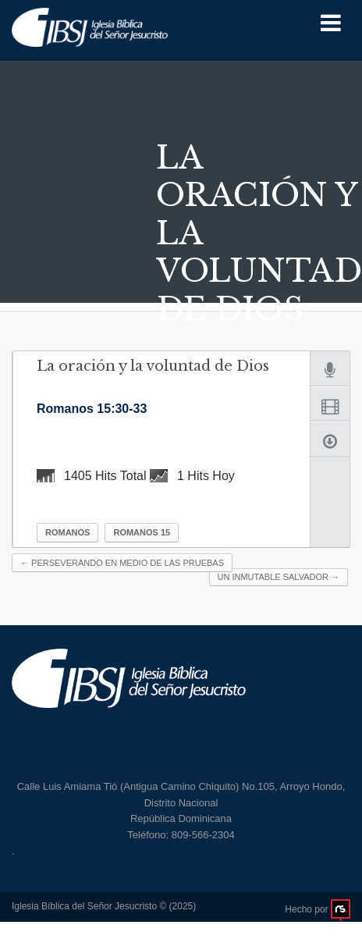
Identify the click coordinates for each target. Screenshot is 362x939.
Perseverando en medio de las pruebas (122, 562)
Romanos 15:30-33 (92, 408)
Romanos (67, 532)
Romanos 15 (141, 532)
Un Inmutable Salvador (278, 577)
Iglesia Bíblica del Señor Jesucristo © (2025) (104, 906)
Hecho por (317, 909)
